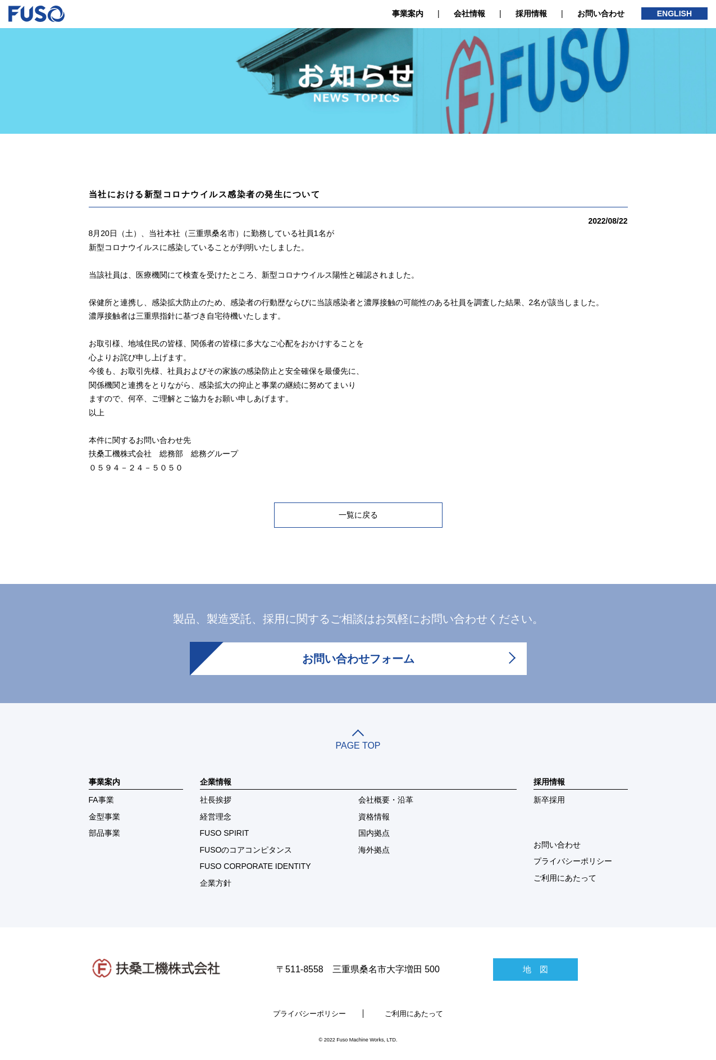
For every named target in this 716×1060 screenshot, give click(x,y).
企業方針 (215, 882)
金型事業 (104, 816)
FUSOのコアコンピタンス (246, 849)
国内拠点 (374, 832)
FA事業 (101, 799)
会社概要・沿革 (385, 799)
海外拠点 (374, 849)
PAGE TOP (358, 740)
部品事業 (104, 832)
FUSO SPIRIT (224, 832)
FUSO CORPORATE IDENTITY (255, 866)
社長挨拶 (215, 799)
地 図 (535, 969)
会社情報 (469, 13)
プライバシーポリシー (572, 861)
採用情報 (531, 13)
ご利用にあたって (564, 877)
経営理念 (215, 816)
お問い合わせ (600, 13)
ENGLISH (674, 13)
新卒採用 (549, 799)
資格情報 (374, 816)
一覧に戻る (358, 514)
